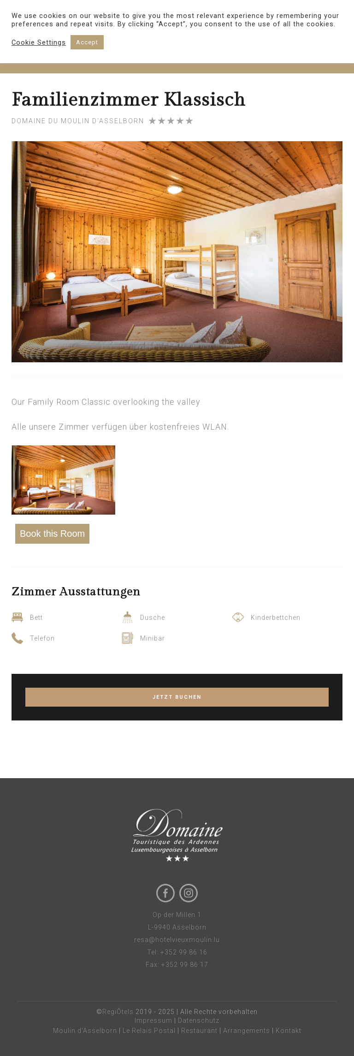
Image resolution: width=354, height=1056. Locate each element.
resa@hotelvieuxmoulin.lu (177, 939)
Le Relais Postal (149, 1030)
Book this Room (52, 533)
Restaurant (199, 1030)
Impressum (153, 1020)
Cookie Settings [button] (39, 42)
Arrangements (246, 1030)
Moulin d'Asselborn (85, 1030)
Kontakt (288, 1030)
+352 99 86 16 (183, 952)
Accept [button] (87, 42)
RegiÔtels (118, 1011)
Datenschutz (198, 1020)
